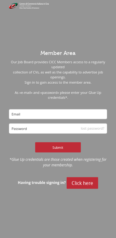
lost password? (92, 128)
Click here (82, 183)
